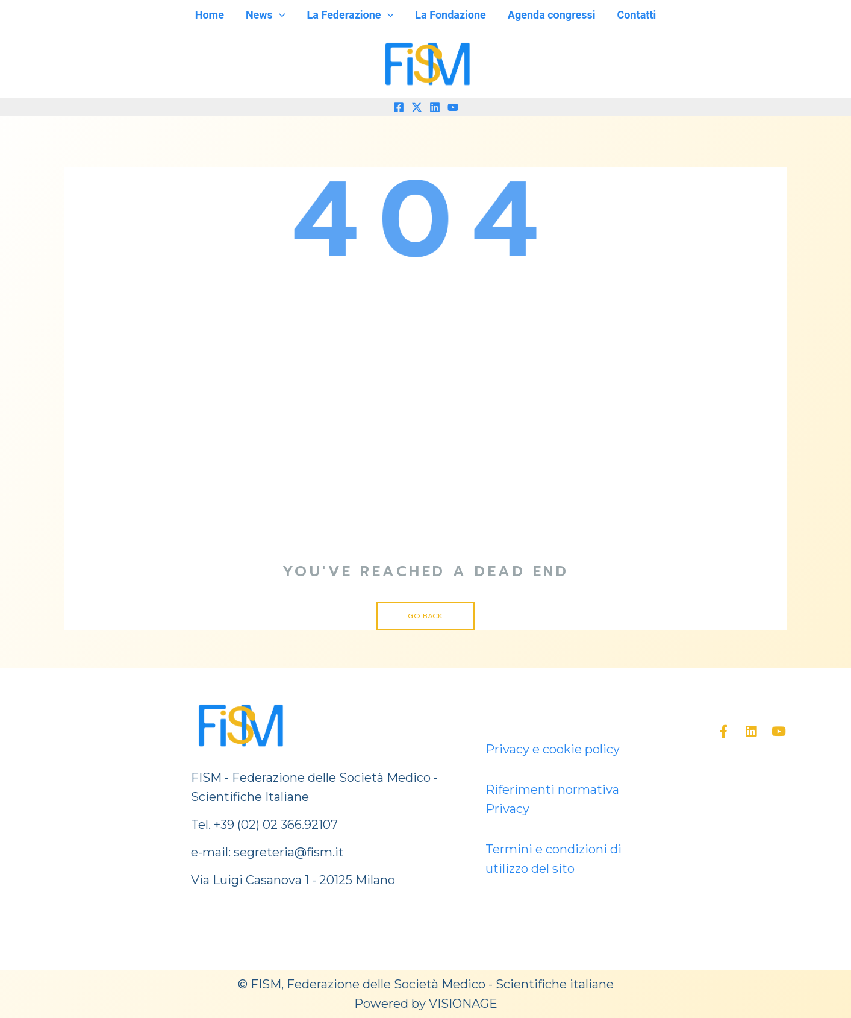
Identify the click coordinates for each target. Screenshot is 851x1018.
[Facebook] (398, 107)
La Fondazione (450, 14)
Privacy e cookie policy (552, 749)
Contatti (636, 14)
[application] (279, 15)
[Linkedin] (434, 107)
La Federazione (350, 15)
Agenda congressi (552, 14)
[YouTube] (452, 107)
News (265, 15)
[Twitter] (416, 107)
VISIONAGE (463, 1003)
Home (209, 14)
